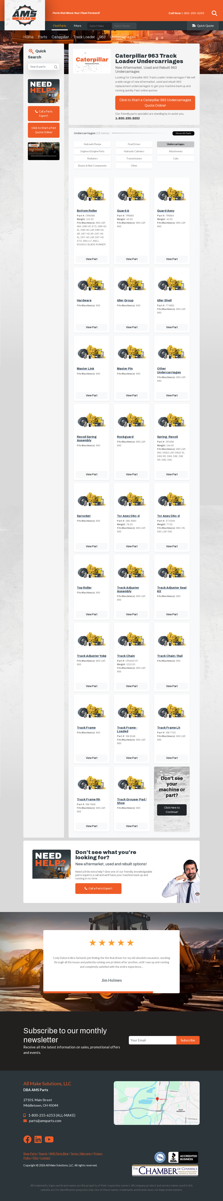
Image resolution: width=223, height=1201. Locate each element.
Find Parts (59, 25)
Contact (45, 1158)
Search (43, 1153)
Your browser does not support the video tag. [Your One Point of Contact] (44, 151)
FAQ (35, 1158)
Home (28, 37)
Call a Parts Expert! (44, 113)
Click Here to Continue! (172, 809)
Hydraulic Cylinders (134, 151)
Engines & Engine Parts (92, 151)
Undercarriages (175, 144)
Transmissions (134, 158)
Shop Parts (30, 1153)
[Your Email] (152, 1040)
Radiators (92, 158)
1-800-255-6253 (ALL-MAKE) (51, 1115)
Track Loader (84, 37)
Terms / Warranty (81, 1153)
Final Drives (134, 144)
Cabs (175, 158)
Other (134, 165)
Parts (42, 37)
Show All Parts (183, 133)
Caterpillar (60, 37)
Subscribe (188, 1040)
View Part (92, 259)
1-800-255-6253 (192, 13)
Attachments (176, 151)
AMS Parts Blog (58, 1153)
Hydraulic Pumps (92, 144)
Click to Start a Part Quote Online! (43, 130)
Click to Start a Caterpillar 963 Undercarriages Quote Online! (155, 102)
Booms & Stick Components (92, 165)
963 (102, 37)
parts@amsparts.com (45, 1121)
